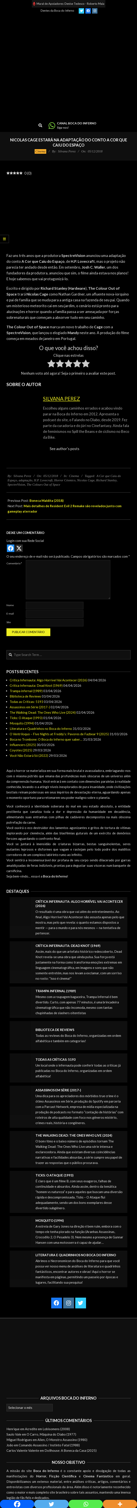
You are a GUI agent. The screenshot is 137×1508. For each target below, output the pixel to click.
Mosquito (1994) (22, 723)
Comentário (14, 563)
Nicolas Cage (85, 480)
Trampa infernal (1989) (26, 691)
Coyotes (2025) (21, 750)
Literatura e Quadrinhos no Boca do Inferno (41, 729)
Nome (10, 605)
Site (8, 622)
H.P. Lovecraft (43, 480)
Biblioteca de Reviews (25, 696)
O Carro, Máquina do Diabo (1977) (51, 1434)
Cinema (40, 151)
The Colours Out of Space (43, 484)
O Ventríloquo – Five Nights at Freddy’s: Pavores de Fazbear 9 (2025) (59, 734)
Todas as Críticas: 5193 (26, 702)
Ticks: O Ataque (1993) (26, 718)
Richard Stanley (106, 480)
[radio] (51, 364)
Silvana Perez (61, 398)
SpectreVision (16, 484)
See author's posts (64, 448)
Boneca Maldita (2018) (46, 500)
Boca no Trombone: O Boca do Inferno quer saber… (46, 739)
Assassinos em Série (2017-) (30, 707)
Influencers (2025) (23, 745)
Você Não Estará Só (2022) (29, 755)
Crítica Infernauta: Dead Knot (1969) (36, 685)
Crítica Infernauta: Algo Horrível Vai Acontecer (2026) (48, 680)
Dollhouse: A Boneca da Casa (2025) (71, 1450)
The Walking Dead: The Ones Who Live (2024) (43, 712)
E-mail (10, 613)
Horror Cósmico (64, 480)
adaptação (25, 480)
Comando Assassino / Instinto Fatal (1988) (49, 1445)
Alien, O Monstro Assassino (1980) (62, 1440)
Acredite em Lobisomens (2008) (47, 1429)
